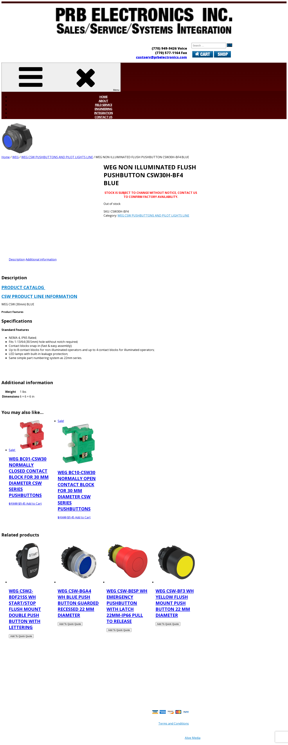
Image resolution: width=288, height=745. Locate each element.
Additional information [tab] (41, 259)
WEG (15, 157)
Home (103, 97)
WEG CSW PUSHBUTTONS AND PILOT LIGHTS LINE (57, 157)
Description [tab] (17, 259)
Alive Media (192, 738)
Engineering (103, 109)
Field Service (103, 105)
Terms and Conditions (173, 723)
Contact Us (103, 117)
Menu (61, 77)
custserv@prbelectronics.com (161, 57)
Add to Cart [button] (34, 504)
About (103, 101)
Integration (103, 113)
